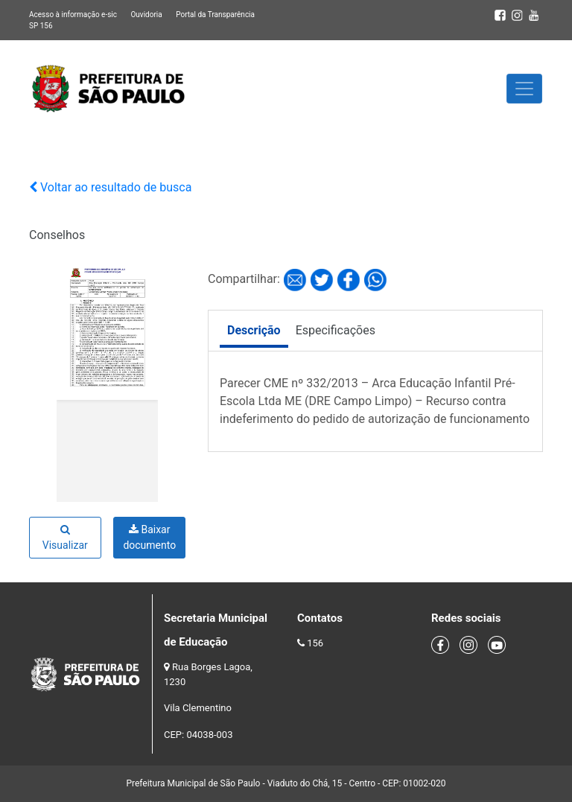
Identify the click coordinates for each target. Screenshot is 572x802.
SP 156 (41, 26)
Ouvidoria (146, 14)
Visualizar (65, 537)
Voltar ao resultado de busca (110, 187)
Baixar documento (149, 537)
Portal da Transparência (215, 14)
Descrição (254, 330)
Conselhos (57, 235)
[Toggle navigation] (524, 89)
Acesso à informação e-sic (73, 14)
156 (315, 643)
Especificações (335, 330)
